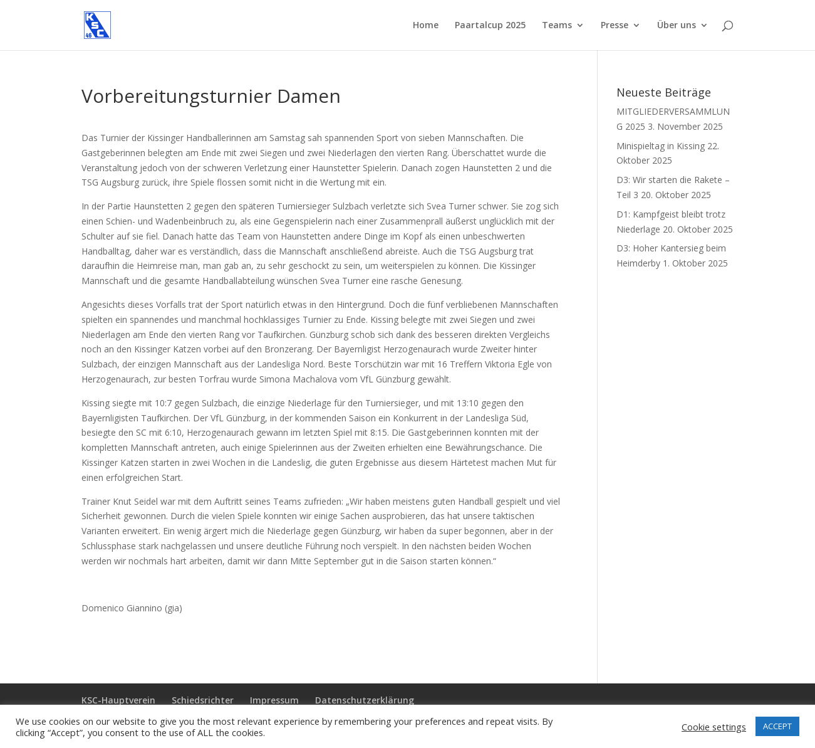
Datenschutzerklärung (364, 700)
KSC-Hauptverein (118, 700)
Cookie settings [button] (714, 726)
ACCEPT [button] (777, 726)
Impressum (274, 700)
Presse (614, 26)
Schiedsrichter (203, 700)
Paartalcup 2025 (490, 26)
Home (426, 26)
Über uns (676, 26)
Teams (557, 26)
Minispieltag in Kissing (660, 146)
